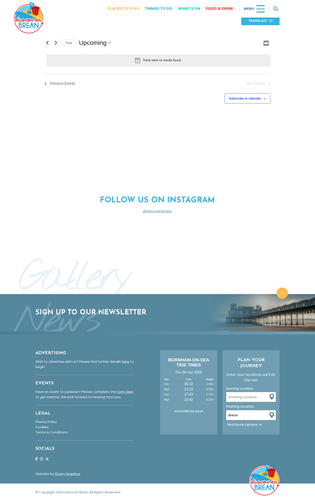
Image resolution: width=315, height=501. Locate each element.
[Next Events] (55, 43)
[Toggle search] (276, 9)
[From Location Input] (251, 397)
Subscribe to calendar (245, 98)
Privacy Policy (46, 421)
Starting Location (239, 388)
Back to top (282, 293)
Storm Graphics (67, 473)
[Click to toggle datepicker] (95, 43)
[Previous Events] (47, 43)
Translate (257, 21)
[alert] (158, 60)
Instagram (41, 459)
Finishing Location (240, 406)
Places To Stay (123, 8)
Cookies (42, 427)
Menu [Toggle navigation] (249, 8)
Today (68, 42)
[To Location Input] (251, 415)
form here (125, 391)
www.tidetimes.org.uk (188, 411)
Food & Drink (219, 8)
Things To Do (158, 8)
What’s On (189, 8)
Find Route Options (242, 424)
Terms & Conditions (51, 432)
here (125, 361)
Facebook (36, 459)
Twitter (47, 459)
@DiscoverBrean (157, 211)
